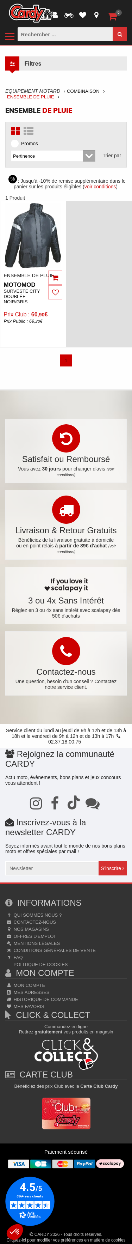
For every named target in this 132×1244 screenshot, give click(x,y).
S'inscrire (112, 868)
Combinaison (83, 91)
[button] (14, 1232)
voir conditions (100, 186)
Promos (27, 143)
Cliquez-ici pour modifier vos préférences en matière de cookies (65, 1240)
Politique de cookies (40, 964)
